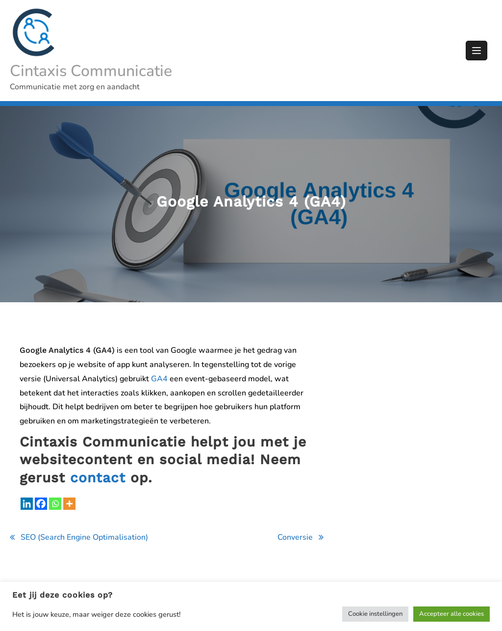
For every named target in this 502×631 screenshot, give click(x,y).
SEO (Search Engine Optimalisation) (84, 537)
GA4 (159, 378)
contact (98, 478)
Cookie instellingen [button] (375, 613)
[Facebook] (41, 504)
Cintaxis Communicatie (91, 70)
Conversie (295, 537)
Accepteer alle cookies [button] (451, 613)
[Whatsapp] (55, 504)
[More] (69, 504)
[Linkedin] (27, 504)
